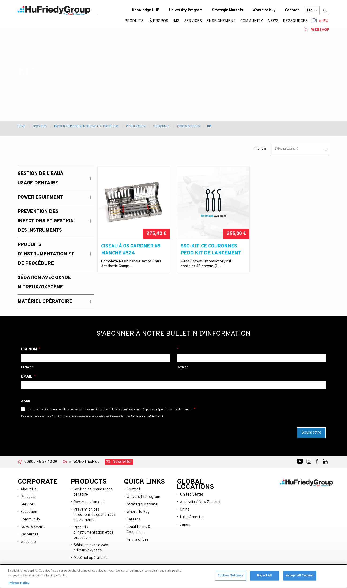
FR (312, 11)
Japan (185, 524)
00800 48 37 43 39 (40, 461)
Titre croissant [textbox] (286, 149)
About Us (28, 489)
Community (30, 519)
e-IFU (323, 22)
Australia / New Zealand (200, 502)
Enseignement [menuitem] (221, 22)
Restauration (135, 126)
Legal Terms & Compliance (138, 530)
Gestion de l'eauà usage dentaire (93, 492)
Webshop (320, 31)
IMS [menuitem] (176, 22)
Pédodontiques (188, 126)
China (184, 509)
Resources (29, 534)
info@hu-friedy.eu (84, 461)
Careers (133, 519)
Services (27, 504)
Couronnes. (161, 126)
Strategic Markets (227, 11)
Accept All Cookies (300, 577)
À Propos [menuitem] (159, 22)
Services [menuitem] (193, 22)
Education (28, 512)
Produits (133, 22)
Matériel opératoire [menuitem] (45, 302)
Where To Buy (138, 512)
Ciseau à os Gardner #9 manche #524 (131, 249)
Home (21, 126)
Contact (292, 11)
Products (40, 126)
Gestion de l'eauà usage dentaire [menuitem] (40, 178)
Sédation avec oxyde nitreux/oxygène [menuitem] (44, 282)
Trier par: (260, 149)
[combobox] (300, 149)
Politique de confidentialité (147, 416)
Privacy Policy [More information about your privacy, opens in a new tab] (19, 584)
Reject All (264, 577)
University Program (186, 11)
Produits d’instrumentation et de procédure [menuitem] (46, 254)
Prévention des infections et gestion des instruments (94, 514)
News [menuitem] (273, 22)
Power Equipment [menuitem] (40, 197)
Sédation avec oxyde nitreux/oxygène (91, 548)
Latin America (192, 517)
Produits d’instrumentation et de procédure (86, 126)
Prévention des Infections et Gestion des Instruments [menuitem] (46, 221)
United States (192, 494)
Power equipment (89, 502)
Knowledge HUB (146, 11)
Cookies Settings (230, 577)
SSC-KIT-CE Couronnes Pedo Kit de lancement (211, 249)
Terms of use (137, 539)
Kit (209, 126)
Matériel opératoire (90, 558)
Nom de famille (251, 349)
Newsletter (122, 461)
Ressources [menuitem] (295, 22)
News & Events (32, 527)
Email (27, 377)
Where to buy (264, 11)
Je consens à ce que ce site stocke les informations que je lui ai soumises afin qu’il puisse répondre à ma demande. (110, 410)
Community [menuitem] (251, 22)
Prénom (29, 349)
